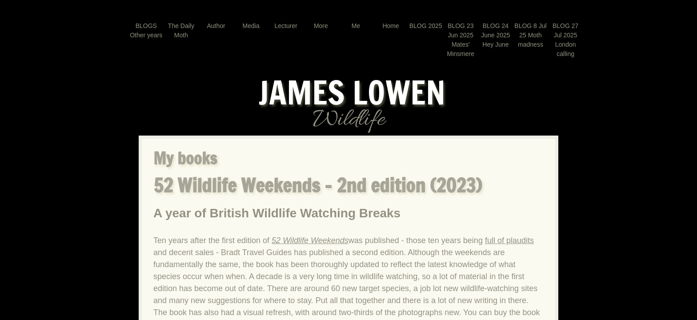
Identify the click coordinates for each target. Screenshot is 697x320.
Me (356, 25)
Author (216, 25)
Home (390, 25)
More (321, 25)
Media (251, 25)
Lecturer (286, 25)
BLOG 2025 (425, 25)
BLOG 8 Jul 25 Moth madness (530, 35)
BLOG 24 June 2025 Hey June (495, 35)
